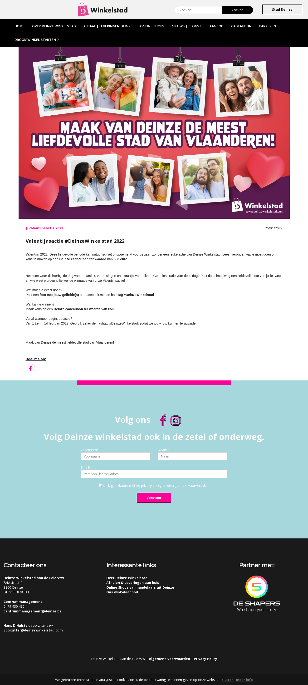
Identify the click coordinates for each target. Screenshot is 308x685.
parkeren (267, 26)
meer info (244, 679)
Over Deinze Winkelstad (126, 578)
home (19, 26)
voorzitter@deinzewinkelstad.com (33, 630)
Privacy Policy (205, 658)
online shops (152, 26)
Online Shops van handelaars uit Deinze (140, 587)
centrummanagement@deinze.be (33, 611)
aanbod (217, 26)
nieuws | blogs (187, 26)
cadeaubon (241, 26)
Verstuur (154, 497)
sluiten (228, 679)
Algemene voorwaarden (169, 658)
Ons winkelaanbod (122, 592)
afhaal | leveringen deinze (107, 26)
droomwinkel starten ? (37, 39)
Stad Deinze (282, 9)
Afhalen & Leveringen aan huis (132, 582)
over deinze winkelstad (54, 26)
